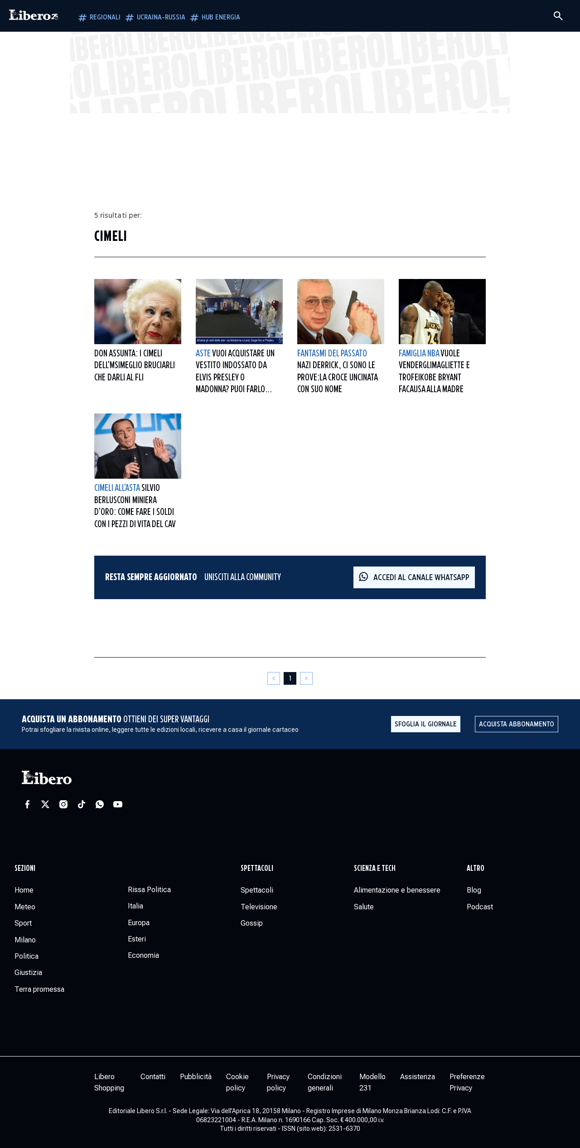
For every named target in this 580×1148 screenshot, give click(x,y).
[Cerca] (558, 16)
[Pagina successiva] (306, 678)
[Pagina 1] (290, 678)
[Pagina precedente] (273, 678)
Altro (475, 868)
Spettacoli (257, 868)
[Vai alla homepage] (34, 16)
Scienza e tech (375, 868)
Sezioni (24, 868)
